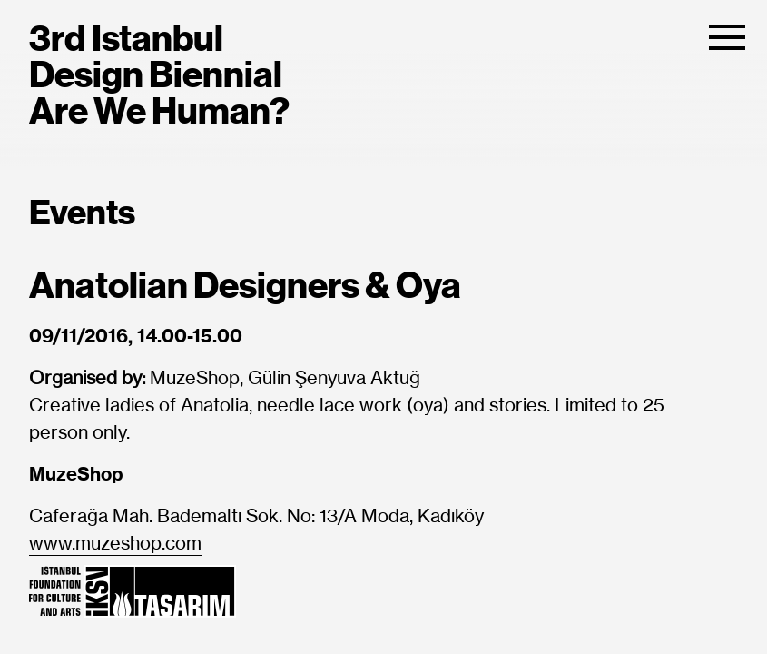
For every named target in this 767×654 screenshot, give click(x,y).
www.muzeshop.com (115, 544)
